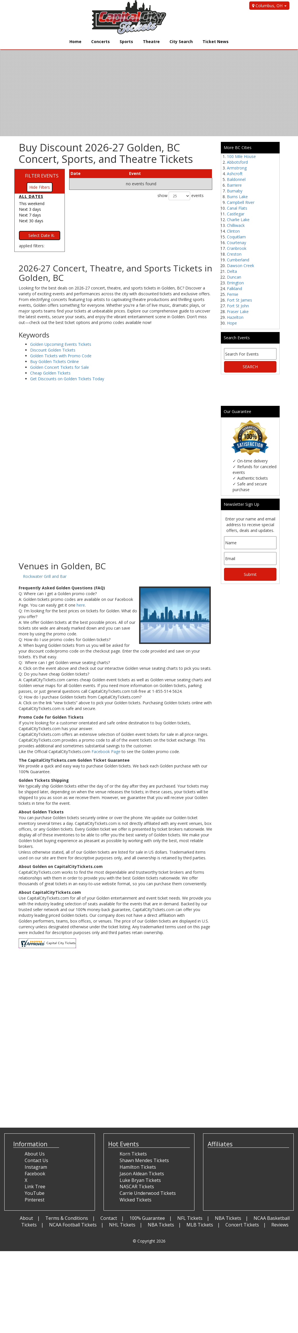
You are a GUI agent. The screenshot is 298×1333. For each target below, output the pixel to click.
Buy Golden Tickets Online (54, 361)
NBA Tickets (228, 1218)
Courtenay (236, 242)
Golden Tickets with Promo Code (60, 355)
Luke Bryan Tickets (140, 1180)
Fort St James (239, 300)
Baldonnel (236, 179)
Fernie (232, 294)
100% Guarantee (147, 1218)
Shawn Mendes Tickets (144, 1160)
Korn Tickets (133, 1154)
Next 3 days (30, 209)
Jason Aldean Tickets (142, 1173)
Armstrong (237, 168)
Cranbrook (236, 248)
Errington (235, 282)
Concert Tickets (242, 1225)
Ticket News (215, 41)
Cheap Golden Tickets (50, 373)
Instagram (36, 1167)
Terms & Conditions (66, 1218)
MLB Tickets (199, 1225)
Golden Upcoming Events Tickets (60, 344)
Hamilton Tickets (138, 1167)
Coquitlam (236, 237)
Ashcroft (235, 173)
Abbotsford (237, 162)
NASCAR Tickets (137, 1186)
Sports (126, 41)
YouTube (34, 1193)
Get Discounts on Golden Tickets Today (67, 378)
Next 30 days (31, 220)
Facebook (35, 1173)
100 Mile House (241, 156)
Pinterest (34, 1200)
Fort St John (238, 305)
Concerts (100, 41)
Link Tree (35, 1186)
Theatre (151, 41)
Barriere (234, 185)
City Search (181, 41)
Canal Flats (237, 208)
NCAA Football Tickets (73, 1225)
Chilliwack (236, 225)
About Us (35, 1154)
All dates (31, 196)
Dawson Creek (240, 265)
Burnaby (234, 191)
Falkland (234, 288)
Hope (232, 323)
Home (75, 41)
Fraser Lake (238, 311)
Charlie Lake (238, 219)
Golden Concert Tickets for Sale (59, 367)
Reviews (280, 1225)
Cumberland (238, 260)
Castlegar (235, 214)
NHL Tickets (122, 1225)
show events (180, 196)
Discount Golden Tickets (52, 350)
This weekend (31, 203)
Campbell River (240, 202)
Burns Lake (237, 196)
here (81, 605)
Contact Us (36, 1160)
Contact (108, 1218)
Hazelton (235, 317)
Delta (232, 271)
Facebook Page (105, 751)
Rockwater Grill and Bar (45, 576)
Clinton (233, 231)
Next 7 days (30, 215)
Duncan (234, 277)
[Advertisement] (115, 515)
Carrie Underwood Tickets (148, 1193)
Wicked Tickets (135, 1200)
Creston (234, 254)
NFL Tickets (189, 1218)
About (26, 1218)
